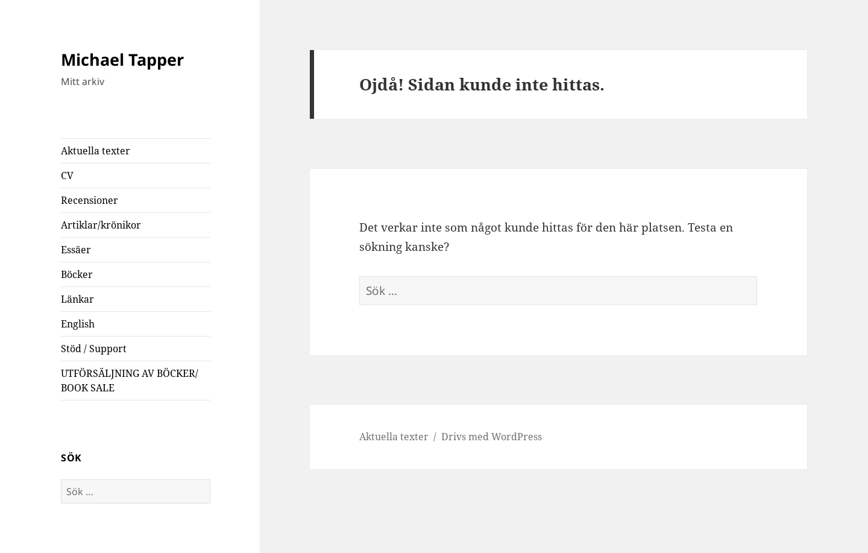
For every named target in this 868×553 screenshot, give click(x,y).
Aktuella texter (95, 150)
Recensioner (89, 200)
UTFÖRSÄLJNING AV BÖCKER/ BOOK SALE (129, 380)
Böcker (77, 274)
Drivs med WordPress (491, 436)
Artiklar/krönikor (101, 225)
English (78, 323)
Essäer (76, 249)
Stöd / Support (94, 348)
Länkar (77, 299)
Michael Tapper (122, 59)
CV (67, 175)
